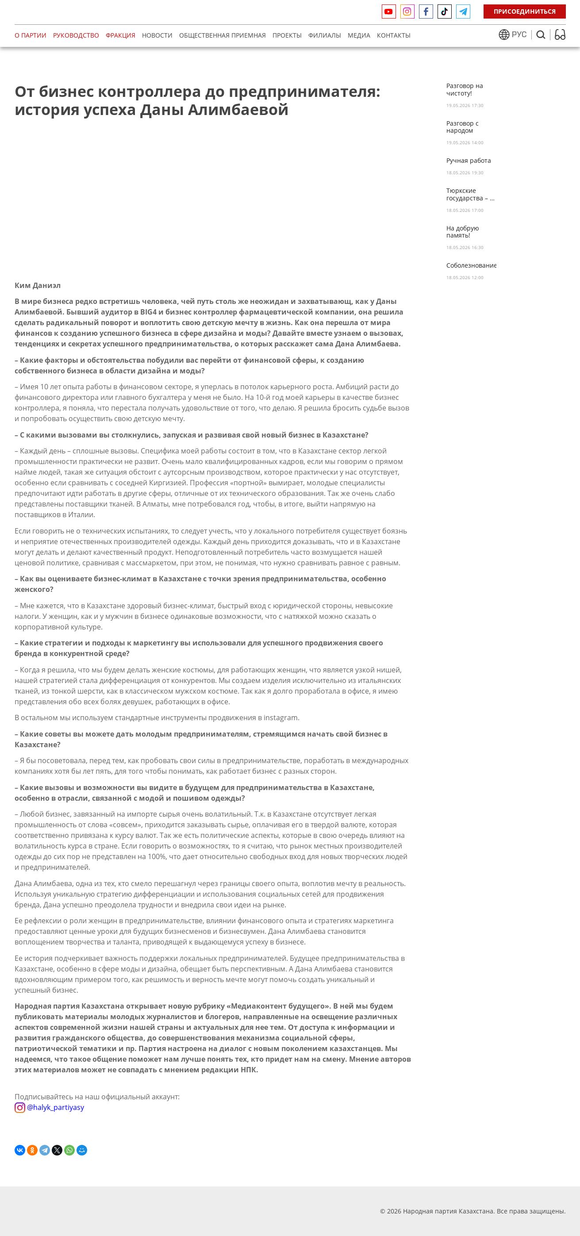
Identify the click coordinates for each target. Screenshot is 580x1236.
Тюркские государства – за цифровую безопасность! (471, 194)
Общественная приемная (222, 35)
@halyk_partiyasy (49, 1107)
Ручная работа (468, 161)
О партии (30, 35)
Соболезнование (471, 265)
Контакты (394, 35)
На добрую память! (462, 232)
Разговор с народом (462, 127)
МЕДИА (359, 35)
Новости (157, 35)
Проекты (287, 35)
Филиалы (324, 35)
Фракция (120, 35)
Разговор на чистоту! (464, 89)
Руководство (76, 35)
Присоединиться (525, 11)
